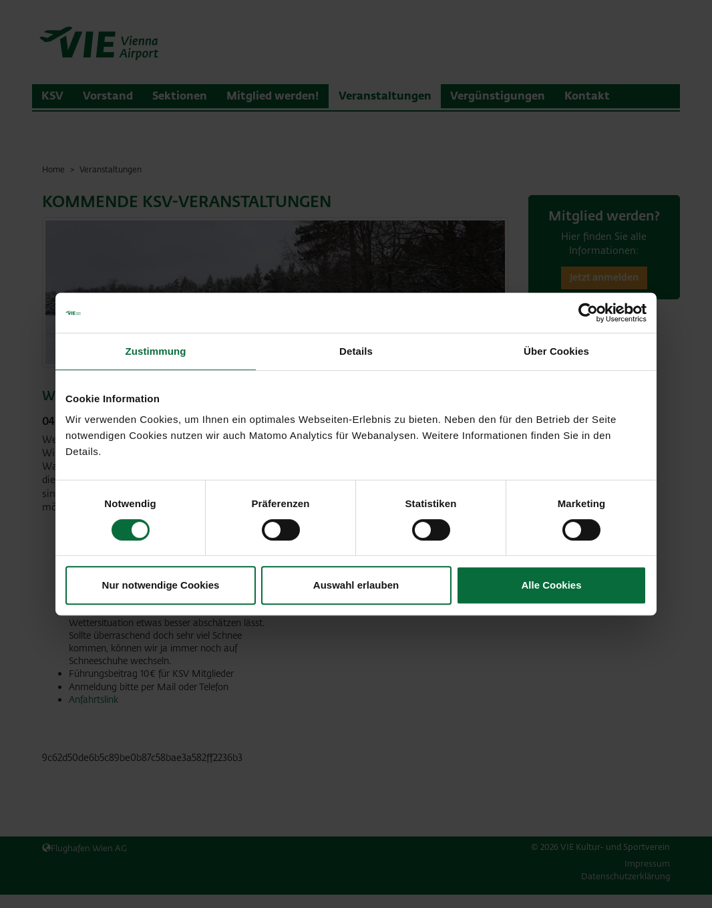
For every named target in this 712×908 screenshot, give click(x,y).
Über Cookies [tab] (556, 351)
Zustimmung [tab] (156, 351)
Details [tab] (356, 351)
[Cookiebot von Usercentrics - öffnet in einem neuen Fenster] (588, 313)
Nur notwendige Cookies (161, 585)
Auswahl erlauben (356, 585)
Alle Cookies (551, 585)
